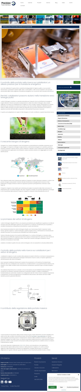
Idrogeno (40, 19)
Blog (56, 2)
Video (63, 2)
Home (22, 2)
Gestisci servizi (51, 383)
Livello (35, 376)
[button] (78, 374)
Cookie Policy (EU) (14, 386)
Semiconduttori (61, 142)
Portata (36, 365)
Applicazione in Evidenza (63, 115)
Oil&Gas (67, 19)
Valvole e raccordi (39, 368)
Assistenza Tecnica (57, 362)
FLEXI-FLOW (22, 345)
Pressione (37, 373)
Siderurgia (76, 19)
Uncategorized (61, 150)
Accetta (52, 387)
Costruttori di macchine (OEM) (22, 20)
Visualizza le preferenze (72, 387)
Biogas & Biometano (4, 19)
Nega (61, 387)
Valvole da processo (40, 370)
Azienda (30, 2)
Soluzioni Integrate (57, 365)
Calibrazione (55, 368)
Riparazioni (55, 370)
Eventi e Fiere (61, 126)
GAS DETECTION (38, 379)
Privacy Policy (5, 386)
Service (48, 2)
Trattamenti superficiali (63, 147)
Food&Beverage (31, 19)
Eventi (70, 2)
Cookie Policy (63, 389)
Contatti (23, 5)
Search (77, 82)
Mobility (58, 19)
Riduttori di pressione (40, 362)
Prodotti (39, 2)
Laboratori (49, 19)
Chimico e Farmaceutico (13, 20)
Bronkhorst (51, 91)
